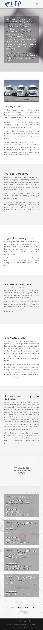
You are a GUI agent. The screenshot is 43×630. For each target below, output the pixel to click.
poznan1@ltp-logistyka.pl (19, 566)
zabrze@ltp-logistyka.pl (18, 542)
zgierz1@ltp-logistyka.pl (19, 594)
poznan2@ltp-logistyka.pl (19, 568)
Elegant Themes (28, 625)
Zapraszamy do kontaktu (21, 607)
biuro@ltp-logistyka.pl (18, 514)
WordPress (28, 627)
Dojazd (11, 505)
